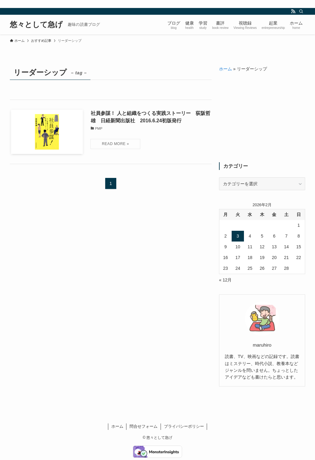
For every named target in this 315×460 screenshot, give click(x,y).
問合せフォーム (144, 426)
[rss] (293, 11)
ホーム (225, 68)
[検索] (301, 11)
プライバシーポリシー (184, 426)
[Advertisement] (262, 117)
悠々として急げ (36, 24)
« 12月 (225, 279)
